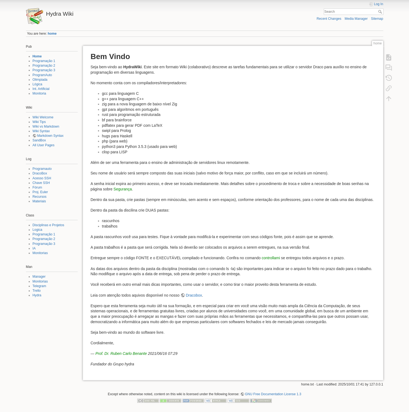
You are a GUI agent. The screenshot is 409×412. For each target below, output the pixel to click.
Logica (37, 230)
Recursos (39, 197)
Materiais (39, 201)
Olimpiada (39, 80)
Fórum (37, 187)
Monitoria (39, 93)
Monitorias (40, 253)
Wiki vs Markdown (45, 126)
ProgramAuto (42, 75)
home (52, 33)
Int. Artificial (41, 89)
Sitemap (377, 19)
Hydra (36, 295)
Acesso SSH (41, 178)
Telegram (39, 286)
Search (380, 12)
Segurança (122, 189)
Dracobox (194, 295)
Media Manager (356, 19)
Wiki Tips (39, 122)
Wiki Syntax (41, 131)
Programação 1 (43, 61)
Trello (36, 291)
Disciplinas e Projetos (48, 225)
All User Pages (43, 145)
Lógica (37, 84)
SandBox (39, 140)
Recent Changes (329, 19)
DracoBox (39, 173)
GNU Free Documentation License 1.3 (273, 394)
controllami (271, 258)
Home (37, 56)
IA (34, 248)
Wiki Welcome (42, 117)
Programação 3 (43, 70)
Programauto (42, 169)
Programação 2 (43, 65)
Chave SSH (41, 183)
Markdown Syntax (50, 136)
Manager (38, 276)
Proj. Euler (40, 192)
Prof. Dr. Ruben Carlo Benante (121, 353)
